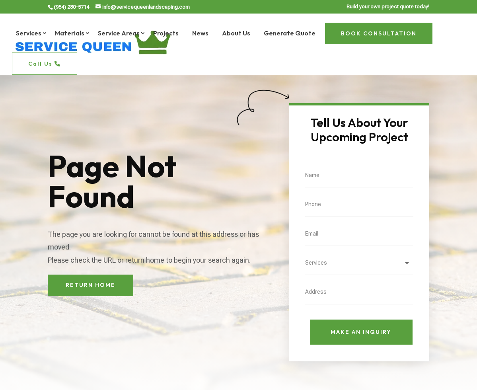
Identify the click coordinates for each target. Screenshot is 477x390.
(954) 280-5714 (71, 7)
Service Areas (119, 33)
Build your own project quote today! (388, 7)
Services (28, 33)
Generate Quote (289, 33)
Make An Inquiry (361, 331)
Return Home (90, 285)
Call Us (44, 63)
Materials (69, 33)
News (200, 33)
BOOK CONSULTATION (379, 33)
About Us (236, 33)
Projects (166, 33)
